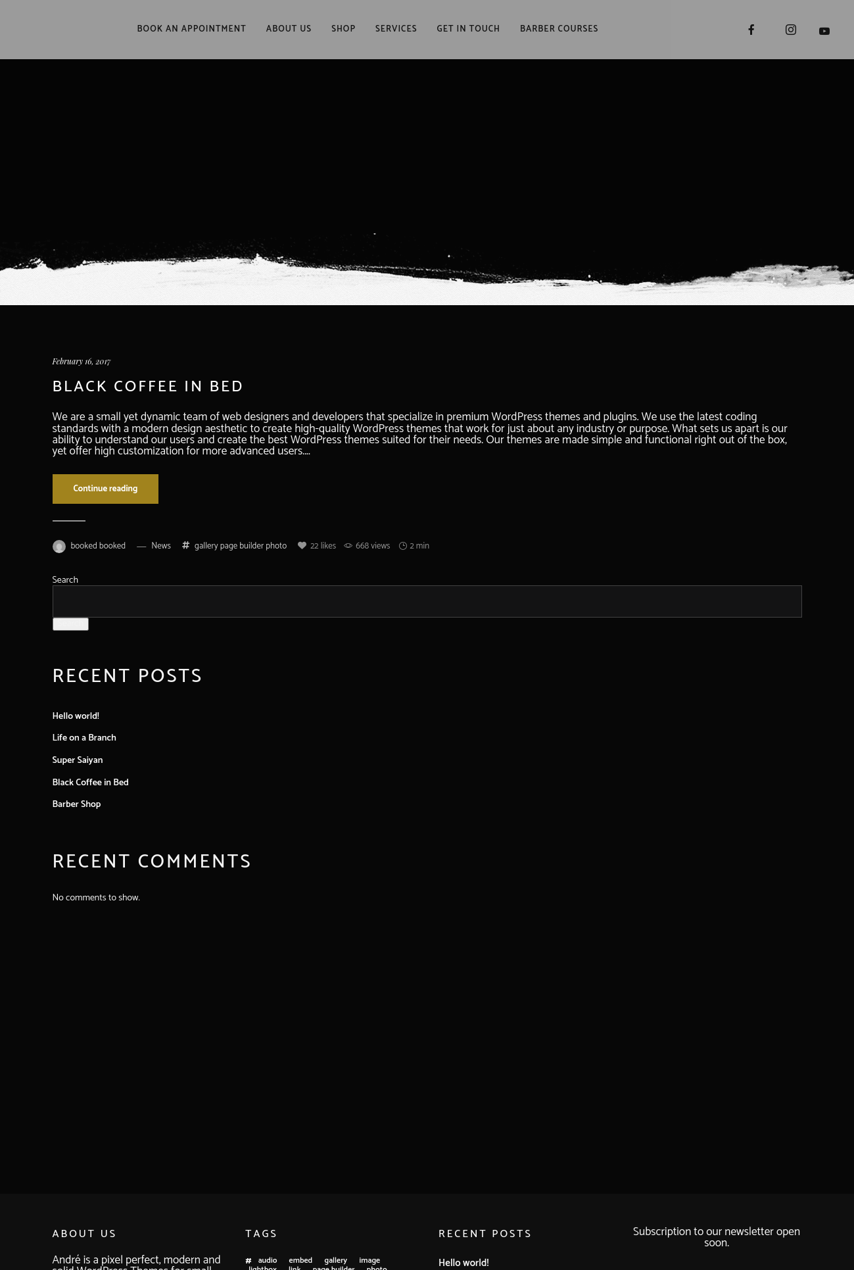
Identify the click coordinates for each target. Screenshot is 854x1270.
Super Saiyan (78, 760)
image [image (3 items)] (370, 1261)
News (161, 546)
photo (276, 546)
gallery (206, 546)
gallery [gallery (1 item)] (336, 1261)
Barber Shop (77, 804)
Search (66, 580)
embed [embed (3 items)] (301, 1261)
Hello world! (76, 716)
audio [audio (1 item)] (267, 1261)
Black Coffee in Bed (149, 387)
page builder (242, 546)
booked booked (98, 546)
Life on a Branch (84, 738)
